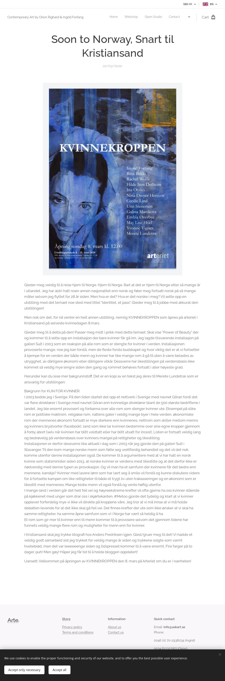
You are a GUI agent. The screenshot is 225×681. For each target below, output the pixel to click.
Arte (12, 620)
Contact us (116, 632)
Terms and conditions (77, 632)
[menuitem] (163, 17)
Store (66, 619)
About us (114, 627)
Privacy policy (72, 627)
